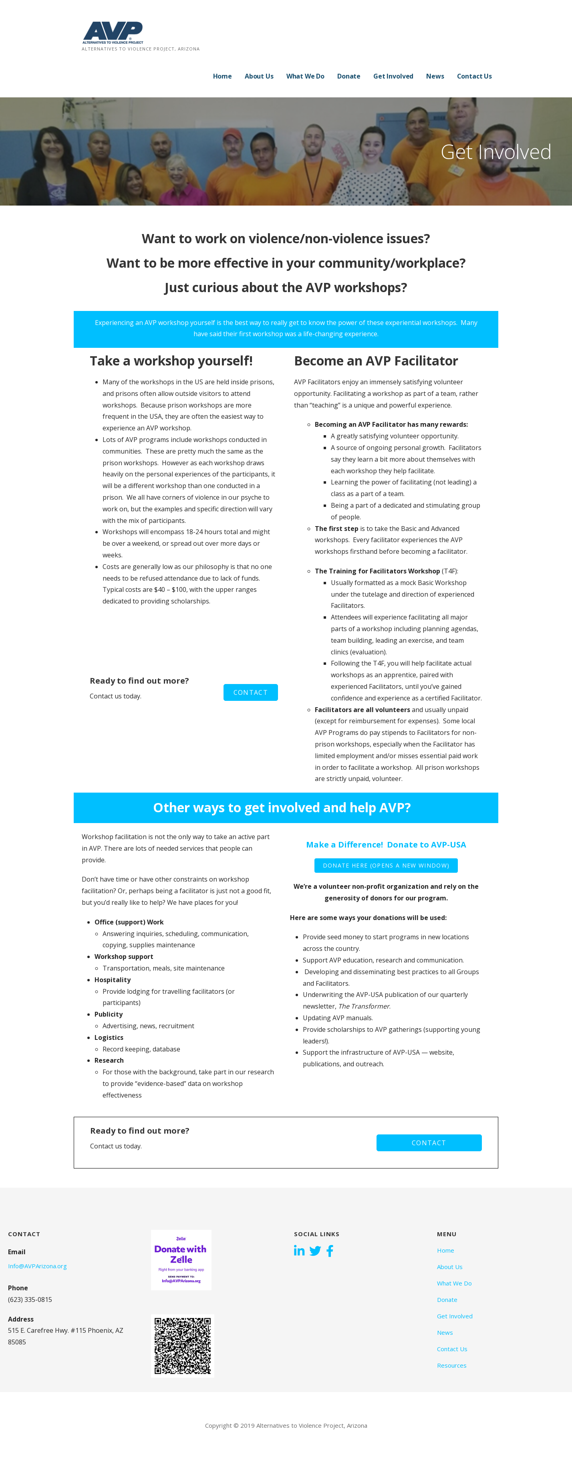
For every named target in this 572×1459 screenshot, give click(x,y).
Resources (452, 1365)
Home (222, 76)
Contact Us (474, 76)
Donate (349, 76)
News (435, 76)
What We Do (305, 76)
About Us (259, 76)
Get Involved (393, 76)
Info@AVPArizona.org (37, 1266)
